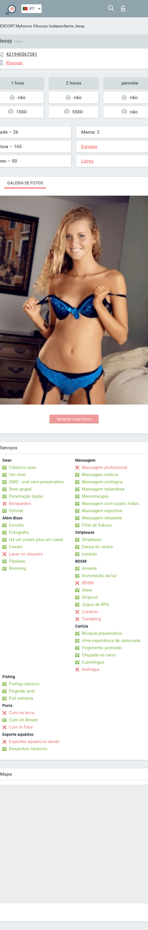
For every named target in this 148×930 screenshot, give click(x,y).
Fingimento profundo (102, 647)
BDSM (88, 582)
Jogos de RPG (95, 604)
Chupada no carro (99, 655)
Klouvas (40, 26)
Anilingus (91, 669)
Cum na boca (21, 712)
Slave (87, 590)
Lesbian (89, 554)
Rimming (17, 568)
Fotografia (19, 532)
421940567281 (21, 54)
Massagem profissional (104, 467)
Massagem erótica (100, 474)
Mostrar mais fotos (74, 419)
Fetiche (16, 510)
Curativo (90, 611)
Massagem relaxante (102, 518)
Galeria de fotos (25, 183)
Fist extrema (21, 698)
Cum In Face (21, 727)
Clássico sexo (22, 467)
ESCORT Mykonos (16, 26)
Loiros (87, 161)
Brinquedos (20, 503)
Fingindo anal (22, 691)
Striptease (91, 539)
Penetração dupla (25, 496)
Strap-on (90, 597)
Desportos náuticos (28, 748)
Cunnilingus (93, 662)
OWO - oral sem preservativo (36, 481)
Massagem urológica (102, 481)
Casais (15, 546)
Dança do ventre (97, 546)
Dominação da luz (99, 575)
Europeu (89, 146)
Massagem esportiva (102, 510)
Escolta (16, 525)
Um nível (17, 474)
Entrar (123, 8)
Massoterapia (95, 496)
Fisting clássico (24, 683)
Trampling (91, 619)
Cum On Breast (23, 720)
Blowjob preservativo (102, 633)
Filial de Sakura (96, 525)
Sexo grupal (20, 489)
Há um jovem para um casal (36, 539)
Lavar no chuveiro (26, 554)
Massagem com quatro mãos (110, 503)
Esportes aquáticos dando (34, 741)
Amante (89, 568)
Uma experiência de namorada (111, 640)
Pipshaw (17, 561)
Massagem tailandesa (103, 489)
